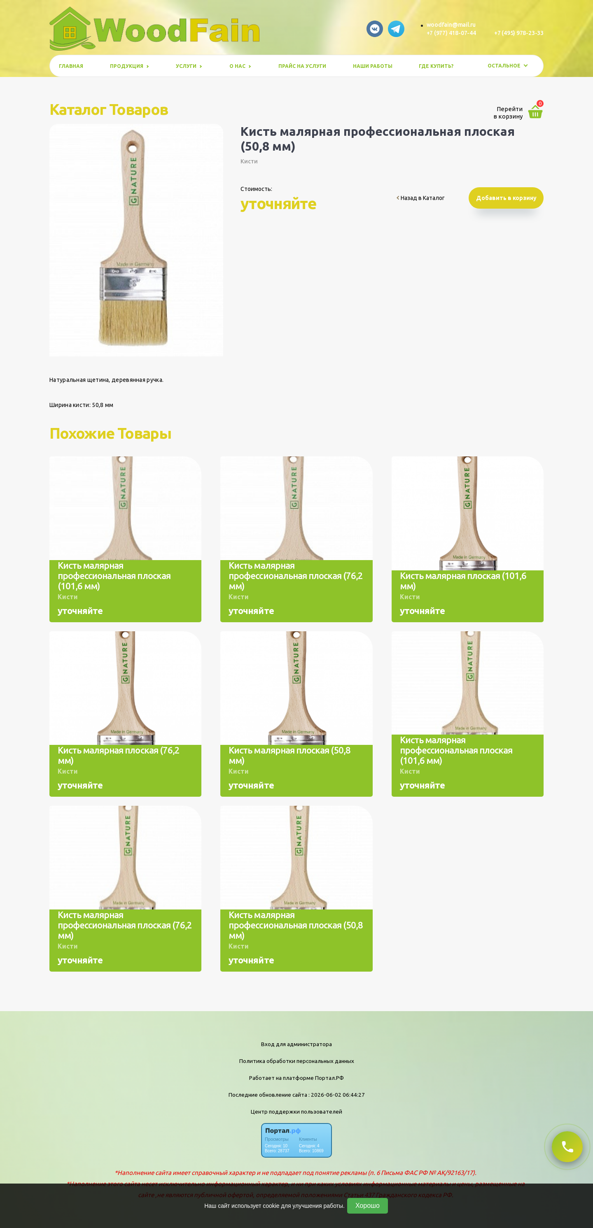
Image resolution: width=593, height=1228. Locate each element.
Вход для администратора (296, 1044)
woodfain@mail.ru (451, 24)
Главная (71, 66)
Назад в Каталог (421, 198)
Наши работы (372, 66)
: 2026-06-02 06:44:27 (336, 1094)
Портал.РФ (329, 1077)
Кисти (249, 161)
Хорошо (367, 1205)
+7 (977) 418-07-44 (451, 33)
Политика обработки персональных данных (296, 1061)
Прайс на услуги (302, 66)
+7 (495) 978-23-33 (519, 33)
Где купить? (436, 66)
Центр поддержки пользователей (296, 1111)
